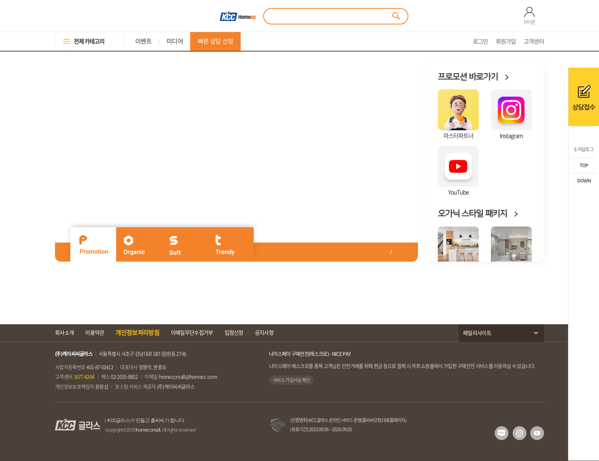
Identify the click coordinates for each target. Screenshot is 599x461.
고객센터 (534, 41)
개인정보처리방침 (137, 333)
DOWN (584, 181)
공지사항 (264, 332)
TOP (584, 165)
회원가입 (506, 41)
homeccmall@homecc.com (188, 376)
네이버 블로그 (501, 433)
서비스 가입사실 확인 (291, 380)
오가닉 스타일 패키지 (472, 213)
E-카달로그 (583, 149)
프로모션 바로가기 (468, 77)
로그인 (480, 41)
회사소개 (64, 332)
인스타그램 (519, 433)
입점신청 (234, 332)
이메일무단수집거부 (192, 332)
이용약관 (94, 332)
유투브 (537, 433)
